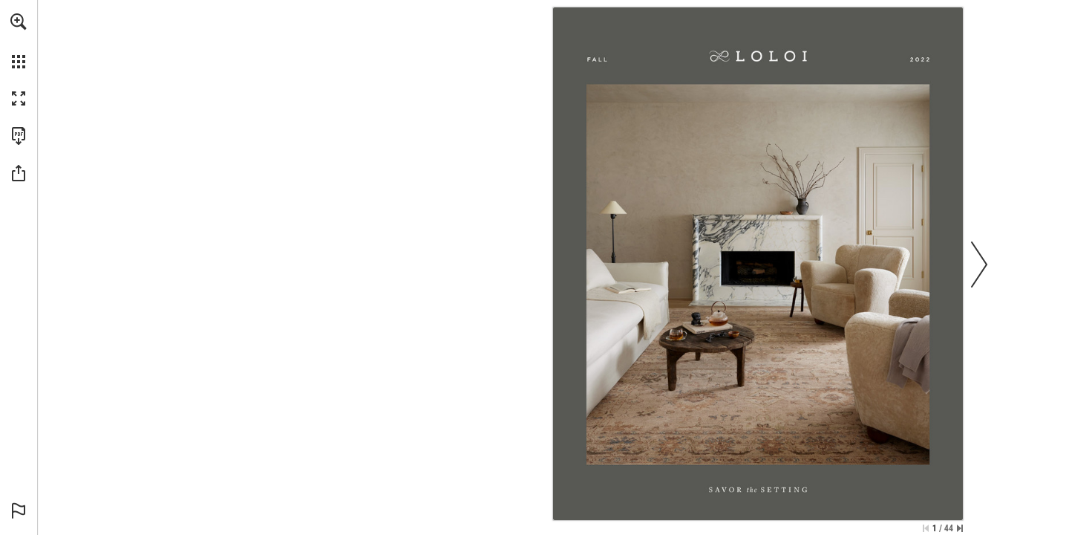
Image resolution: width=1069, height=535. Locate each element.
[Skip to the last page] (960, 528)
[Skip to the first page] (926, 528)
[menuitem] (18, 41)
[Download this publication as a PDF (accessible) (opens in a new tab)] (18, 136)
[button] (18, 21)
